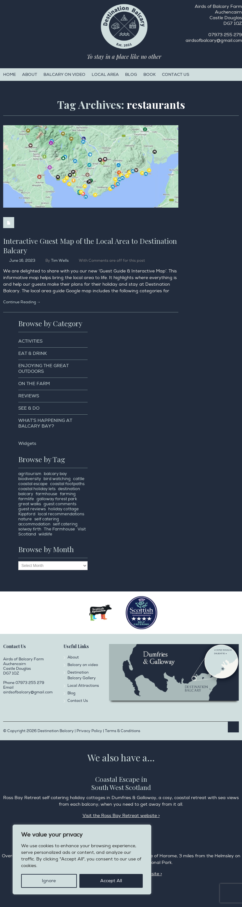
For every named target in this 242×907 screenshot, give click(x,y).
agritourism (29, 473)
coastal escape (33, 483)
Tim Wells (60, 260)
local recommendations (61, 514)
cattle (78, 478)
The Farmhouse (59, 529)
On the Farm (34, 383)
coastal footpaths (67, 483)
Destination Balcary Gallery (81, 675)
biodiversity (29, 478)
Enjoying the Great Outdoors (43, 368)
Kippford (26, 514)
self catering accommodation (38, 522)
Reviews (28, 396)
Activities (30, 341)
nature (25, 519)
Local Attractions (83, 685)
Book (149, 74)
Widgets (27, 443)
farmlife (26, 498)
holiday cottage (63, 509)
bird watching (57, 478)
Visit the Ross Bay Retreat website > (121, 815)
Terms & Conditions (122, 731)
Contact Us (175, 74)
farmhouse (46, 493)
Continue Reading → (22, 302)
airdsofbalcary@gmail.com (214, 40)
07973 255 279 (225, 34)
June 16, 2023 (22, 260)
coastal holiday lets (36, 488)
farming (68, 493)
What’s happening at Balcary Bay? (45, 423)
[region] (82, 859)
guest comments (59, 504)
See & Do (28, 408)
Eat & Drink (32, 353)
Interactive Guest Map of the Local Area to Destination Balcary (90, 245)
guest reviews (32, 509)
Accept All (111, 880)
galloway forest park (57, 498)
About (29, 74)
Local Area (105, 74)
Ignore (49, 880)
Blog (131, 74)
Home (9, 74)
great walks (29, 504)
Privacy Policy (53, 865)
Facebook (4, 8)
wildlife (45, 534)
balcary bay (55, 473)
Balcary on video (64, 74)
